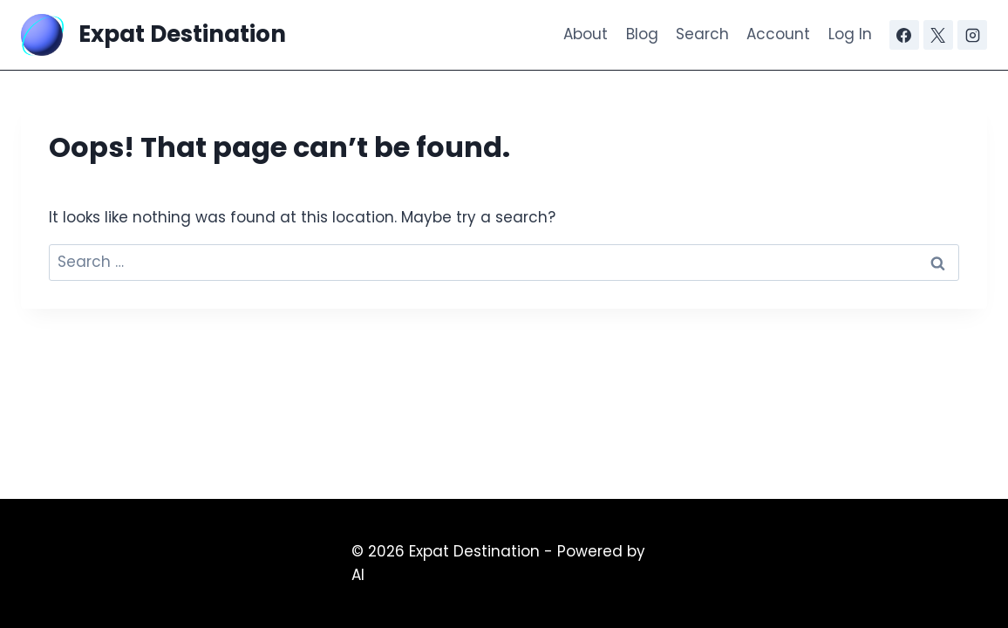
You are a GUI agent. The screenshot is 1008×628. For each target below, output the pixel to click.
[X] (938, 35)
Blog (642, 34)
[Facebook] (904, 35)
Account (778, 34)
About (585, 34)
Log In (850, 34)
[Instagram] (972, 35)
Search (702, 34)
